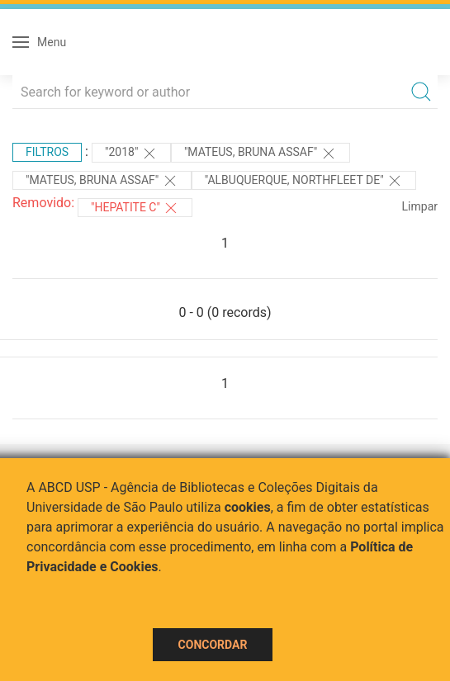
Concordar (213, 644)
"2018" (131, 153)
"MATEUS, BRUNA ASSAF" (260, 153)
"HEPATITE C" (135, 208)
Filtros (47, 151)
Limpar (420, 206)
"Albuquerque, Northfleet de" (304, 181)
